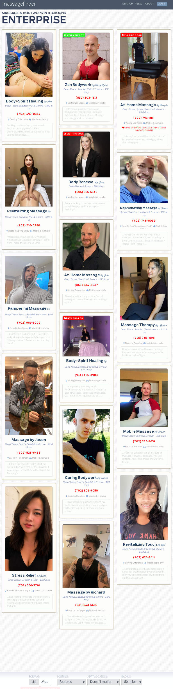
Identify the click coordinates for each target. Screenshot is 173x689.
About (149, 3)
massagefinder (19, 5)
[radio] (34, 682)
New (139, 3)
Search (127, 3)
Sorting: (63, 676)
